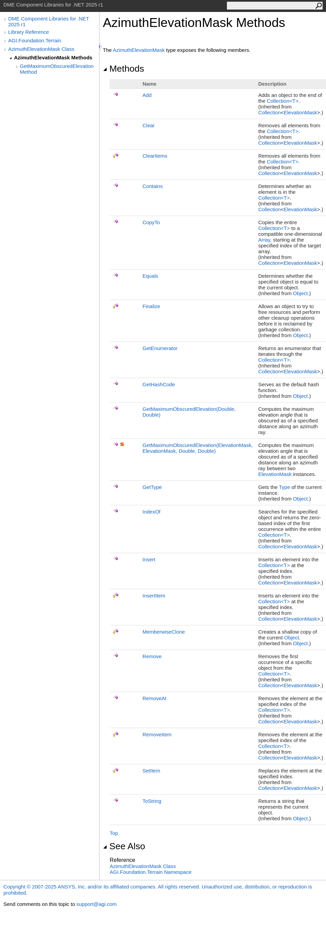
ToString (151, 801)
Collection (269, 112)
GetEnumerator (160, 348)
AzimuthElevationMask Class (41, 49)
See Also (124, 846)
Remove (152, 656)
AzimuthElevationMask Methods (53, 57)
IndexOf (151, 512)
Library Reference (28, 32)
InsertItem (153, 595)
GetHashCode (158, 384)
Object (300, 293)
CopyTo (151, 222)
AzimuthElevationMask (139, 50)
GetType (152, 487)
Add (147, 95)
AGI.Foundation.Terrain (34, 40)
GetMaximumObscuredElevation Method (57, 69)
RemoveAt (154, 698)
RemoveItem (157, 734)
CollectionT (283, 101)
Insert (148, 559)
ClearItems (154, 156)
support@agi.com (96, 904)
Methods (123, 68)
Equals (150, 276)
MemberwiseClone (163, 632)
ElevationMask (300, 112)
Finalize (151, 306)
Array (264, 240)
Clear (148, 125)
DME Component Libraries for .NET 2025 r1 (48, 21)
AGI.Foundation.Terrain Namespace (150, 872)
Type (284, 487)
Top (114, 833)
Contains (152, 186)
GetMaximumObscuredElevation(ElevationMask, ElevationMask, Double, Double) (197, 448)
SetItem (151, 771)
